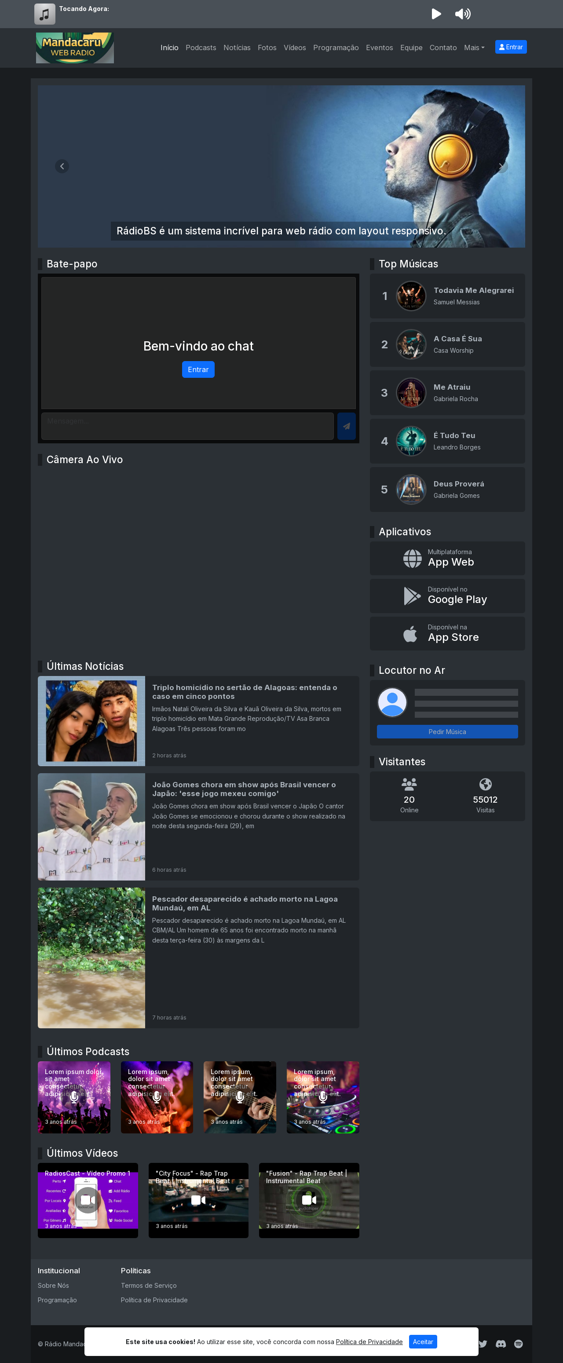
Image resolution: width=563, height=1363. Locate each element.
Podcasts (201, 47)
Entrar (511, 47)
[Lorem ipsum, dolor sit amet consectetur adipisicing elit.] (157, 1097)
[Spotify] (518, 1344)
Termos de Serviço (149, 1285)
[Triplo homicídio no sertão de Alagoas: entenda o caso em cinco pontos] (198, 721)
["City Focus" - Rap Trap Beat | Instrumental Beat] (199, 1200)
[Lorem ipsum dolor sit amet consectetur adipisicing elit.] (74, 1097)
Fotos (267, 47)
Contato (443, 47)
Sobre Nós (53, 1285)
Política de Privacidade (154, 1300)
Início (170, 47)
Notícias (237, 47)
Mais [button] (471, 47)
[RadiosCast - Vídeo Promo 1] (88, 1200)
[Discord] (500, 1344)
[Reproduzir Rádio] (436, 14)
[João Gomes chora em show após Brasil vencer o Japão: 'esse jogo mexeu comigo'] (198, 827)
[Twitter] (483, 1344)
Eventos (379, 47)
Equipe (411, 47)
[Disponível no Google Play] (447, 596)
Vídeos (295, 47)
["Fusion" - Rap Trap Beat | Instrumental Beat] (309, 1200)
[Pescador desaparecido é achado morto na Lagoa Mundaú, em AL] (198, 958)
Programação (336, 47)
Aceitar (423, 1341)
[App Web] (447, 558)
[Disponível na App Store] (447, 634)
